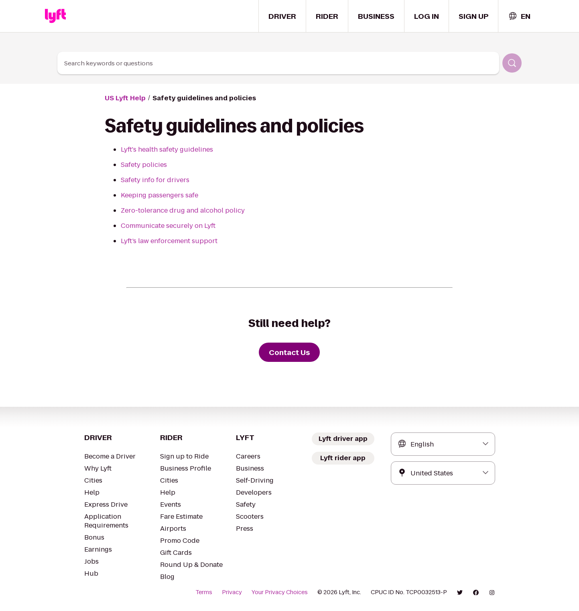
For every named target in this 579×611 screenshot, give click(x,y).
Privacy (232, 592)
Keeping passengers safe (159, 195)
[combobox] (519, 16)
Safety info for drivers (155, 180)
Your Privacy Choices (280, 592)
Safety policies (144, 164)
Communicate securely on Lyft (168, 225)
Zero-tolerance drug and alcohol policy (183, 210)
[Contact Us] (289, 352)
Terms (203, 592)
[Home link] (55, 16)
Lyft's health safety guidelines (167, 149)
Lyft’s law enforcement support (169, 241)
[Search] (512, 63)
